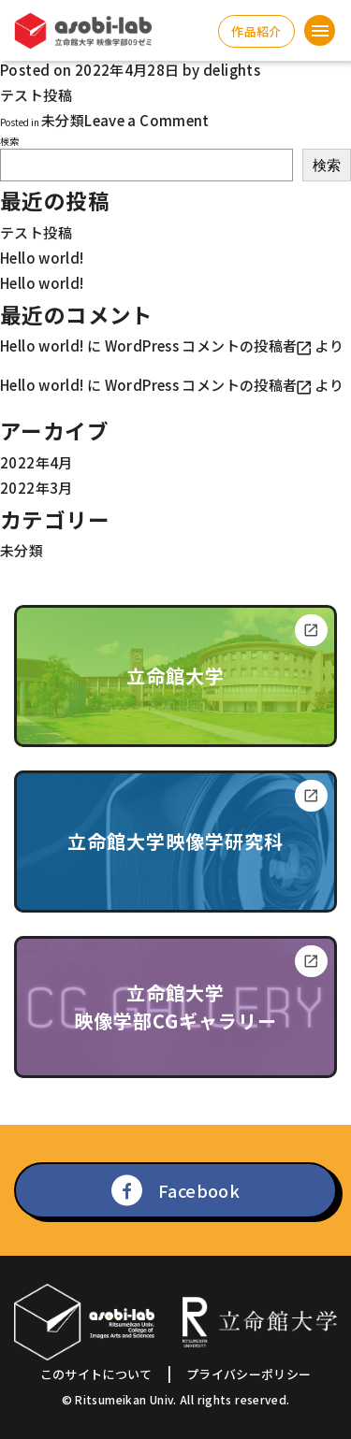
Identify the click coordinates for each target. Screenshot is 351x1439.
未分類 (62, 120)
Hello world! (42, 257)
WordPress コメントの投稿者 (201, 345)
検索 (9, 141)
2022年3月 (36, 487)
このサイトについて (96, 1374)
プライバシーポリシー (248, 1374)
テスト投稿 (36, 232)
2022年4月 (36, 462)
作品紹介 (256, 31)
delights (231, 69)
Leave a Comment (147, 120)
